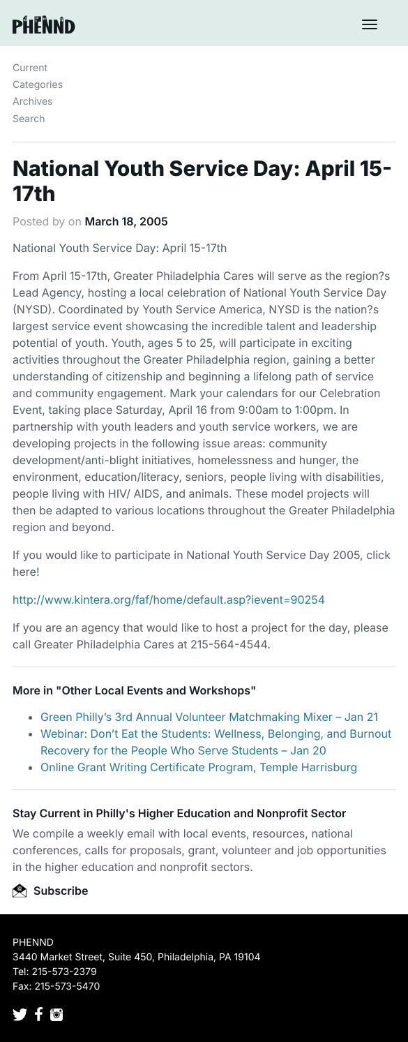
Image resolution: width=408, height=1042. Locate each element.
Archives (33, 101)
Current (30, 68)
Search (29, 119)
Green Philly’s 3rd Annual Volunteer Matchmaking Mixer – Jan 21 (209, 717)
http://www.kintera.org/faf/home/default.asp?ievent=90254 (169, 599)
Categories (38, 85)
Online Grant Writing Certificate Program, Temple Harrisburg (198, 767)
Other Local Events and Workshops (155, 690)
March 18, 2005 (125, 221)
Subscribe (50, 891)
